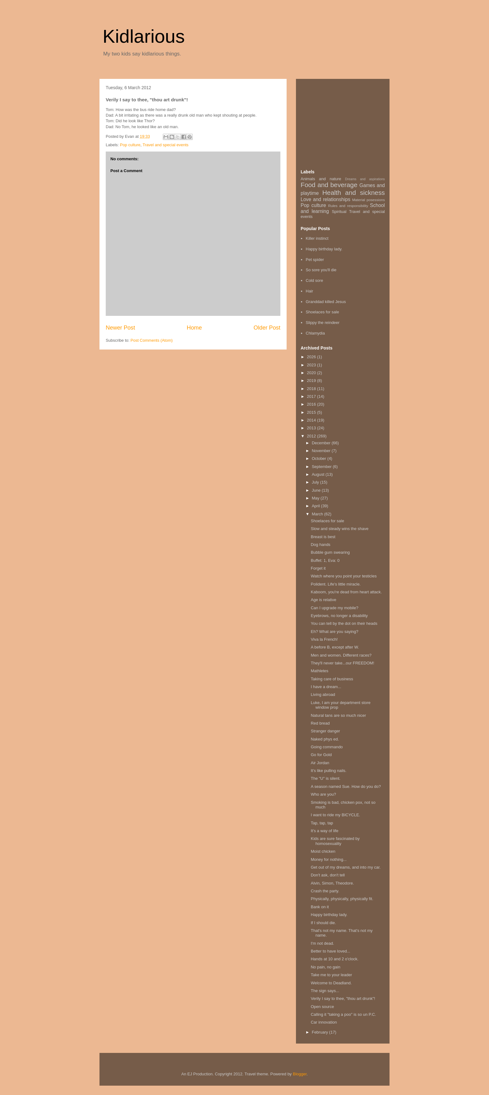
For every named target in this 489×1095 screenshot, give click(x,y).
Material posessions (368, 200)
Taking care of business (332, 679)
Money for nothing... (328, 859)
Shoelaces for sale (322, 312)
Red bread (320, 723)
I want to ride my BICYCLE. (335, 815)
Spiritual (339, 211)
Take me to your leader (331, 974)
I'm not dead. (322, 943)
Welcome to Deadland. (331, 983)
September (322, 466)
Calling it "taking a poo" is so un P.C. (343, 1014)
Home (194, 328)
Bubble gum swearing (330, 552)
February (320, 1032)
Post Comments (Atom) (152, 340)
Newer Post (120, 328)
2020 (312, 372)
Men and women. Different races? (341, 655)
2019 (312, 380)
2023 (312, 365)
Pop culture (130, 144)
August (319, 474)
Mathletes (319, 670)
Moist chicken (323, 851)
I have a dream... (326, 686)
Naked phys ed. (325, 739)
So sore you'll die (321, 270)
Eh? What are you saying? (334, 631)
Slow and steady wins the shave (339, 528)
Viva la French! (324, 639)
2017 (312, 396)
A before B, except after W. (335, 647)
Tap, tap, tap (322, 823)
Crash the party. (325, 891)
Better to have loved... (330, 951)
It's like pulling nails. (328, 770)
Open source (322, 1006)
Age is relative (323, 599)
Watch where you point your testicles (343, 576)
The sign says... (325, 990)
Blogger (300, 1074)
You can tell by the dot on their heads (344, 623)
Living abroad (323, 694)
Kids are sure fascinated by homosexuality (335, 841)
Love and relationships (325, 199)
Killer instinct (317, 238)
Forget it (318, 568)
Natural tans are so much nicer (338, 715)
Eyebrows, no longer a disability (339, 615)
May (316, 498)
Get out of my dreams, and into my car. (345, 867)
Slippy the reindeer (322, 322)
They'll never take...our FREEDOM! (342, 663)
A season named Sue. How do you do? (346, 786)
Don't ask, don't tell (328, 875)
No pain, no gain (325, 967)
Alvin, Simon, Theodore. (332, 883)
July (316, 482)
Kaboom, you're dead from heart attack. (346, 592)
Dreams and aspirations (365, 179)
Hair (309, 291)
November (322, 450)
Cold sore (314, 280)
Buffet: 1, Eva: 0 (325, 560)
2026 (312, 357)
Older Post (267, 328)
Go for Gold (321, 754)
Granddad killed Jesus (326, 301)
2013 (312, 428)
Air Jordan (320, 762)
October (319, 458)
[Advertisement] (347, 123)
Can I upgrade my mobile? (334, 607)
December (322, 443)
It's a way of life (324, 830)
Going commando (327, 747)
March (318, 514)
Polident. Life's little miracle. (336, 584)
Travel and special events (165, 144)
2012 (312, 436)
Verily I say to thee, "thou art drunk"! (343, 998)
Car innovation (324, 1022)
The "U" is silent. (325, 778)
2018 (312, 388)
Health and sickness (353, 192)
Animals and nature (321, 178)
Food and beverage (329, 184)
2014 (312, 420)
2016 (312, 404)
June (317, 490)
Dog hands (320, 544)
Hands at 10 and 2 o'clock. (334, 959)
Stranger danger (325, 731)
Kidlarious (144, 36)
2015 (312, 412)
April (316, 506)
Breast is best (323, 536)
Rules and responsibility (348, 206)
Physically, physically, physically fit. (342, 898)
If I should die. (323, 922)
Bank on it (320, 906)
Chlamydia (315, 333)
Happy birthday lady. (324, 249)
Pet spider (315, 259)
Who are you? (323, 794)
